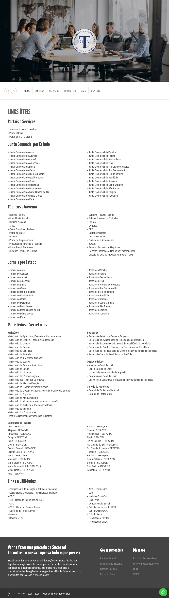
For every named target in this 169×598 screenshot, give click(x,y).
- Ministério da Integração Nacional (25, 357)
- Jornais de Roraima (97, 298)
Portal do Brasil (107, 573)
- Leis (90, 492)
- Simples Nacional (17, 221)
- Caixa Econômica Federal (21, 228)
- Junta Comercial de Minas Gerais (25, 195)
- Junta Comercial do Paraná (101, 155)
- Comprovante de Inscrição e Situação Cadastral (32, 488)
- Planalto (12, 235)
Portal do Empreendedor (145, 557)
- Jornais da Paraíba (97, 269)
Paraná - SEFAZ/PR (97, 429)
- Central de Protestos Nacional (103, 389)
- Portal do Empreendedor (21, 239)
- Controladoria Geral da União (102, 375)
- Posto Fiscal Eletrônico (20, 246)
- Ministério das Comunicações (23, 375)
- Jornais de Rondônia (98, 294)
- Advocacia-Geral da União (100, 364)
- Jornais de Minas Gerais (20, 312)
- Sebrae (91, 221)
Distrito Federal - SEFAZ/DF (22, 447)
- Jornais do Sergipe (97, 309)
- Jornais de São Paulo (98, 305)
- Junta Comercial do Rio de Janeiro (105, 173)
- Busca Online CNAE (97, 510)
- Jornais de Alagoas (18, 273)
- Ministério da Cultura (19, 342)
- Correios (92, 225)
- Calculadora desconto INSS (101, 506)
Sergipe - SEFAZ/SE (97, 462)
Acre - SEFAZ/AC (16, 425)
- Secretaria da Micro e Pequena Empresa (108, 335)
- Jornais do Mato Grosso (20, 305)
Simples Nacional (108, 568)
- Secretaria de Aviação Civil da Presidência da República (115, 339)
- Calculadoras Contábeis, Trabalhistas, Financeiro (33, 492)
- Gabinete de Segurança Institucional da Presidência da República (120, 379)
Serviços (53, 90)
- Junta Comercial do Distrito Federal (26, 173)
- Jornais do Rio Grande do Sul (102, 287)
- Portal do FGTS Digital (20, 136)
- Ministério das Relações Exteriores (26, 379)
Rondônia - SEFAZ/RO (98, 451)
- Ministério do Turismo (19, 408)
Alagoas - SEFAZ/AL (18, 429)
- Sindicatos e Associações (100, 239)
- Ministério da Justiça (19, 361)
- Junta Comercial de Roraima (102, 180)
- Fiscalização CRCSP (98, 521)
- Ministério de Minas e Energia (23, 382)
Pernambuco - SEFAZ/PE (99, 433)
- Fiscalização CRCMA (98, 517)
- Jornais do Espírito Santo (21, 294)
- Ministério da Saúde (18, 368)
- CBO (11, 495)
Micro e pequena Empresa (146, 563)
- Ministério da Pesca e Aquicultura (25, 364)
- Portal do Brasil (16, 232)
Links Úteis (68, 90)
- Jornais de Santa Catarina (100, 302)
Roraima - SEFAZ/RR (97, 454)
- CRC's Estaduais (96, 235)
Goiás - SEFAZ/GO (17, 454)
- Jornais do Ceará (17, 287)
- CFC (90, 228)
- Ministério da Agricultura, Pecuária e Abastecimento (34, 335)
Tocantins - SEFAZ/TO (98, 469)
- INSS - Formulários (97, 488)
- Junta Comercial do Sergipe (102, 191)
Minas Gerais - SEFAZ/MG (21, 469)
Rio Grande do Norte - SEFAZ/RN (103, 447)
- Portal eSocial (15, 132)
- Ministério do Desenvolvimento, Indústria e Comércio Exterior (39, 390)
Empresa (38, 90)
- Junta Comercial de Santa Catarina (105, 184)
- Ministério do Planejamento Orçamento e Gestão (33, 400)
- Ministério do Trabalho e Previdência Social (30, 404)
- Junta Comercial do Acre (21, 151)
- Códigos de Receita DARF (22, 510)
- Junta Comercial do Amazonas (24, 162)
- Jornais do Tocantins (98, 312)
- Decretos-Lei (15, 517)
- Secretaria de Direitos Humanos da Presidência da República (118, 346)
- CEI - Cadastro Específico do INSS (26, 499)
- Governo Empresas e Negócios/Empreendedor (111, 250)
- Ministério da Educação (20, 350)
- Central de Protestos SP (100, 393)
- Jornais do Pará (16, 316)
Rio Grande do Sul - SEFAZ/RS (102, 444)
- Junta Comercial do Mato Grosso (25, 187)
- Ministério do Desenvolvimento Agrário (28, 386)
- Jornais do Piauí (95, 280)
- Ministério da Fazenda (19, 353)
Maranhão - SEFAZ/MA (19, 458)
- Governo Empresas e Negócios (103, 246)
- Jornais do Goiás (17, 298)
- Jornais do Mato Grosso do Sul (24, 309)
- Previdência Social (18, 217)
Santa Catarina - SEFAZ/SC (101, 458)
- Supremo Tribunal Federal (100, 214)
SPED (136, 573)
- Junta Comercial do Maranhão (23, 184)
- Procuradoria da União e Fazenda (25, 243)
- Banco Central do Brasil (99, 368)
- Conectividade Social (98, 502)
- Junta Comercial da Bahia (21, 166)
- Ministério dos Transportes (22, 411)
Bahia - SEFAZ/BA (17, 440)
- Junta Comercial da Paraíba (101, 151)
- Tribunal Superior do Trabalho (102, 217)
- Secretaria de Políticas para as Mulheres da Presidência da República (122, 350)
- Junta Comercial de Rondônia (102, 176)
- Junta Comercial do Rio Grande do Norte (108, 166)
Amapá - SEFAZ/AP (17, 436)
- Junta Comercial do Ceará (21, 169)
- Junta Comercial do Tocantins (102, 195)
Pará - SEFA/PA (15, 473)
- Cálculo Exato (94, 513)
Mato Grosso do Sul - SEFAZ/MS (24, 465)
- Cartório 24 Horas (96, 232)
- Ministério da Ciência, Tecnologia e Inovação (31, 339)
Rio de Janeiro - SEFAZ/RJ (100, 440)
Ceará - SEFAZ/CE (17, 444)
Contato (92, 90)
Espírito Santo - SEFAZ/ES (21, 451)
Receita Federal (108, 557)
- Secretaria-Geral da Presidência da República (110, 353)
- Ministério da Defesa (19, 346)
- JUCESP (92, 243)
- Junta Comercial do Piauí (100, 162)
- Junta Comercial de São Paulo (103, 187)
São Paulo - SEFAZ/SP (98, 465)
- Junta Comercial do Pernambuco (104, 158)
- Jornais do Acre (16, 269)
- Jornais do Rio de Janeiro (100, 291)
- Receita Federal (16, 214)
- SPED (11, 225)
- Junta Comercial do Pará (21, 198)
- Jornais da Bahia (17, 283)
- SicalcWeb (93, 499)
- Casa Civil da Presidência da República (107, 371)
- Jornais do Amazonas (19, 280)
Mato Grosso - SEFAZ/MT (21, 462)
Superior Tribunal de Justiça (23, 250)
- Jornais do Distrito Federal (21, 291)
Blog (80, 90)
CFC (135, 568)
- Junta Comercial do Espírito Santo (25, 176)
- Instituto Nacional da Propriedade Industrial (30, 415)
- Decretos (13, 513)
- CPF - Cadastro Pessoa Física (24, 506)
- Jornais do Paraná (96, 273)
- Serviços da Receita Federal (22, 128)
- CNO (11, 502)
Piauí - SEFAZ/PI (95, 436)
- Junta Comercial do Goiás (21, 180)
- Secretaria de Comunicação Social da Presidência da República (119, 342)
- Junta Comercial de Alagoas (22, 155)
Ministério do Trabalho (111, 563)
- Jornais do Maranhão (19, 302)
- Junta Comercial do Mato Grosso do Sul (28, 191)
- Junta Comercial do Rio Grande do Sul (107, 169)
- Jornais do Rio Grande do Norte (103, 283)
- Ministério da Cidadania (20, 371)
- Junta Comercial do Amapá (22, 158)
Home (27, 90)
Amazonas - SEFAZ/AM (19, 433)
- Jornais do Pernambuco (99, 276)
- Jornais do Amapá (17, 276)
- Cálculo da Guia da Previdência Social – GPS (110, 254)
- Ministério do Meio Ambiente (23, 397)
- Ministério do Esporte (19, 393)
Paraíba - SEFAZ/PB (97, 425)
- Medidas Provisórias (98, 495)
